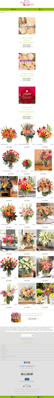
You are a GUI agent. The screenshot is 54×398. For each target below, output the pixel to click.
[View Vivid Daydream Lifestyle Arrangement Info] (27, 186)
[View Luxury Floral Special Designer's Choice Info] (27, 25)
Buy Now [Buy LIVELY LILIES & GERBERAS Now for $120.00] (43, 174)
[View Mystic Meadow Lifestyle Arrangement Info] (27, 240)
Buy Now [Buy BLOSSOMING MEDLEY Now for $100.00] (9, 254)
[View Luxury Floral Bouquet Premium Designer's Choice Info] (27, 95)
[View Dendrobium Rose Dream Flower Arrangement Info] (9, 293)
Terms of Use (36, 393)
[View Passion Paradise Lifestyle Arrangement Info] (45, 293)
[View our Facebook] (25, 363)
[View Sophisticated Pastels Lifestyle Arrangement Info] (27, 293)
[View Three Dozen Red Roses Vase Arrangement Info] (11, 159)
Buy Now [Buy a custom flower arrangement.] (32, 319)
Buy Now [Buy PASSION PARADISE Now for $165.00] (45, 307)
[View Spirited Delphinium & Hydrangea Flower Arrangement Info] (27, 133)
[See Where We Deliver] (27, 342)
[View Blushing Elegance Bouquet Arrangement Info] (45, 186)
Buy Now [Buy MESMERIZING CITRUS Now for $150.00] (9, 147)
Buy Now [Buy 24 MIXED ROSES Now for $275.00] (9, 280)
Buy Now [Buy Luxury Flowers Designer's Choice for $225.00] (26, 80)
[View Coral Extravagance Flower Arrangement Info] (9, 213)
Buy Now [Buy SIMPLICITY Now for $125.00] (45, 254)
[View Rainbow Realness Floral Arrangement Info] (27, 162)
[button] (27, 379)
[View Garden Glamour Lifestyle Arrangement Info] (27, 266)
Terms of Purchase (27, 393)
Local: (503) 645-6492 (27, 368)
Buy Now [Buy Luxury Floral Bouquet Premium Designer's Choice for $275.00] (26, 118)
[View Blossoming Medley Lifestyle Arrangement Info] (9, 240)
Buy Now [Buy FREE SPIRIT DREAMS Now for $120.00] (45, 280)
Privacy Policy (18, 393)
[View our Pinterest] (29, 363)
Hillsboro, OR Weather (20, 391)
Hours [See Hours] (40, 397)
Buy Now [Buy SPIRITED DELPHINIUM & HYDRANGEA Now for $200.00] (27, 147)
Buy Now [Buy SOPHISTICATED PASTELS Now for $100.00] (27, 307)
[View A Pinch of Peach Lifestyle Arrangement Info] (45, 213)
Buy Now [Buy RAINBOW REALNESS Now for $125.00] (27, 174)
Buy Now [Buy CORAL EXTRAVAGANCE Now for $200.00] (9, 227)
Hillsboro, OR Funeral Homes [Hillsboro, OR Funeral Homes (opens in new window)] (21, 389)
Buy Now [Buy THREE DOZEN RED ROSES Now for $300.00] (10, 174)
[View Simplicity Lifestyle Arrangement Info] (45, 240)
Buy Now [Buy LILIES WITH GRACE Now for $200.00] (27, 227)
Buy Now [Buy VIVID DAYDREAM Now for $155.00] (45, 147)
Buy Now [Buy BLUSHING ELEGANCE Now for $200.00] (45, 200)
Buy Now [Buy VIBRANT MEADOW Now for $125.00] (9, 200)
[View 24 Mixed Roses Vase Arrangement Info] (9, 266)
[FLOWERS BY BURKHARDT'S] (27, 6)
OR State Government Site (33, 391)
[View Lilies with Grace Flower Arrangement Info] (27, 213)
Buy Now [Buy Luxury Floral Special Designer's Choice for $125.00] (26, 46)
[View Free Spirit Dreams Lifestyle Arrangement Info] (45, 266)
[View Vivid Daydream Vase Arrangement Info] (45, 133)
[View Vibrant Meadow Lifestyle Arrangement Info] (9, 186)
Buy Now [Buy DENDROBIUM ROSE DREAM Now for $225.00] (9, 307)
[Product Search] (27, 335)
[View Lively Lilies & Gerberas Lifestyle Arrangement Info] (43, 159)
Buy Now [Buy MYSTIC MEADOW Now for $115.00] (27, 254)
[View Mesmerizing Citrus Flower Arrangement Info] (9, 133)
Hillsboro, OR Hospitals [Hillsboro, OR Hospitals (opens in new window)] (34, 389)
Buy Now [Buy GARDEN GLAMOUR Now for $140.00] (27, 280)
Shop (13, 9)
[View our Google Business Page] (27, 363)
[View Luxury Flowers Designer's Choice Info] (27, 61)
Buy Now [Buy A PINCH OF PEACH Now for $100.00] (45, 227)
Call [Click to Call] (13, 397)
